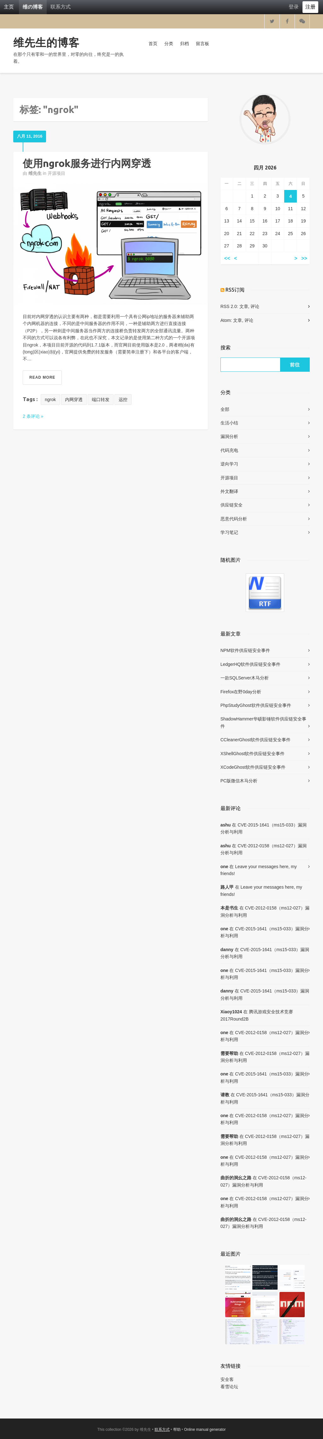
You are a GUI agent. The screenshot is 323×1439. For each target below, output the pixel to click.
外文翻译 (229, 491)
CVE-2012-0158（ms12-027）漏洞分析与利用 (263, 849)
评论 (254, 306)
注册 (310, 6)
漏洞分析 (229, 436)
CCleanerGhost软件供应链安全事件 (255, 739)
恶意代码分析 (233, 518)
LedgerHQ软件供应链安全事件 (250, 664)
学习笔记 (229, 532)
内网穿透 (74, 399)
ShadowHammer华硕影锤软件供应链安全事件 (263, 722)
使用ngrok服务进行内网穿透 (87, 163)
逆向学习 (229, 463)
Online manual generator (205, 1429)
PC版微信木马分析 (238, 780)
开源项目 (56, 173)
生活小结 (229, 422)
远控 (123, 399)
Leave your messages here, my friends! (258, 870)
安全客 (227, 1379)
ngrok (50, 399)
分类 (168, 43)
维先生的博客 (46, 42)
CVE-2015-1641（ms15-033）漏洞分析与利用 (263, 828)
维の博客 (33, 6)
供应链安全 (231, 504)
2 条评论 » (33, 416)
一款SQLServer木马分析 (244, 677)
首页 (153, 43)
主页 (9, 6)
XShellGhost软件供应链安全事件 (252, 753)
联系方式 (60, 6)
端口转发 (100, 399)
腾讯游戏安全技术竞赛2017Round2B (256, 1015)
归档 (184, 43)
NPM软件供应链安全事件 (245, 650)
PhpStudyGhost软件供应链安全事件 (255, 705)
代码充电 (229, 450)
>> (304, 258)
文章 (243, 306)
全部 (224, 409)
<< (227, 258)
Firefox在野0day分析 (240, 691)
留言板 (202, 43)
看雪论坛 (229, 1386)
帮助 (177, 1429)
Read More (42, 377)
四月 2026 (265, 167)
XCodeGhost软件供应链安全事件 (252, 767)
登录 (294, 6)
